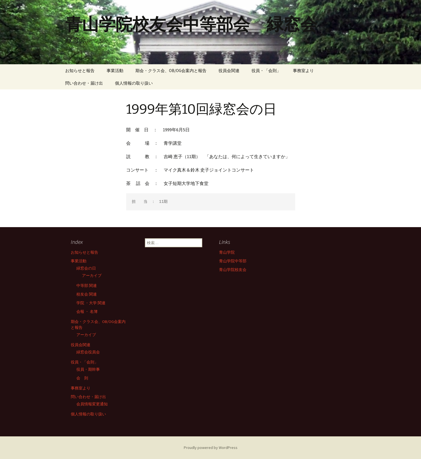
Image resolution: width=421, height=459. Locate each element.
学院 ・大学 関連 (90, 302)
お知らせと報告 (80, 70)
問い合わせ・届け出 (84, 83)
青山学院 (227, 252)
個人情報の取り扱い (134, 83)
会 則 (82, 377)
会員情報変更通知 (92, 403)
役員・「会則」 (266, 70)
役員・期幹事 (88, 369)
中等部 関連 (86, 285)
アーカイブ (92, 275)
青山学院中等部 (232, 260)
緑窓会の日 (86, 268)
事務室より (303, 70)
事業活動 (115, 70)
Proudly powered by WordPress (210, 447)
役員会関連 (228, 70)
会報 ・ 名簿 (87, 311)
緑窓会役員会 (88, 352)
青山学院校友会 (232, 269)
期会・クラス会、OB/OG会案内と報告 (170, 70)
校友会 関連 (86, 294)
